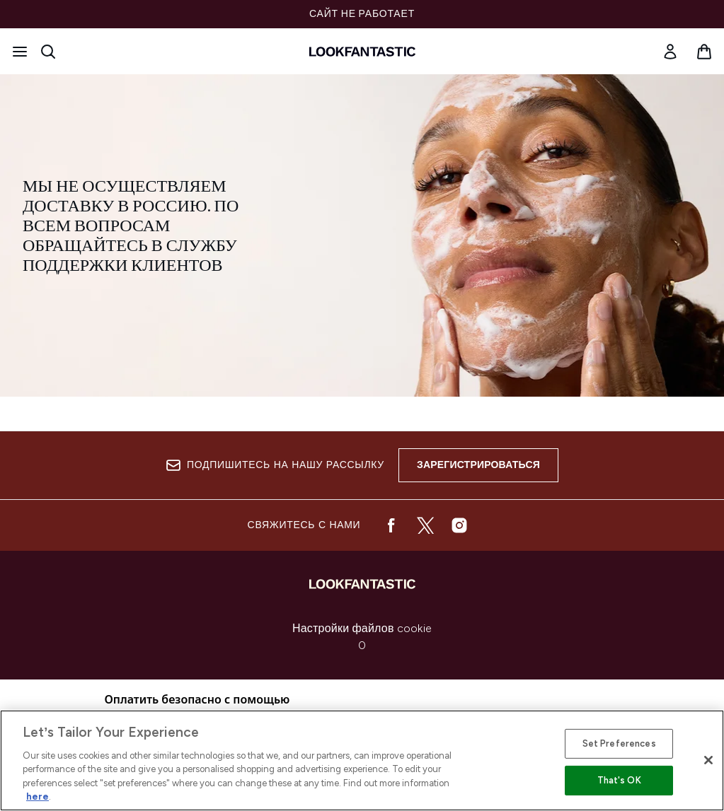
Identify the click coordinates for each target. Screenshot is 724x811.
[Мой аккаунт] (670, 51)
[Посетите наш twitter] (425, 525)
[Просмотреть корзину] (704, 51)
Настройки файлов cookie (362, 628)
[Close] (708, 760)
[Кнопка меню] (19, 51)
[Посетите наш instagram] (459, 525)
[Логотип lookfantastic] (362, 51)
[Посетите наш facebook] (391, 525)
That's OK (619, 780)
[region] (362, 760)
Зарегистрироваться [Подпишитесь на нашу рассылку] (478, 465)
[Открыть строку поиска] (48, 51)
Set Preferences (619, 743)
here (37, 796)
